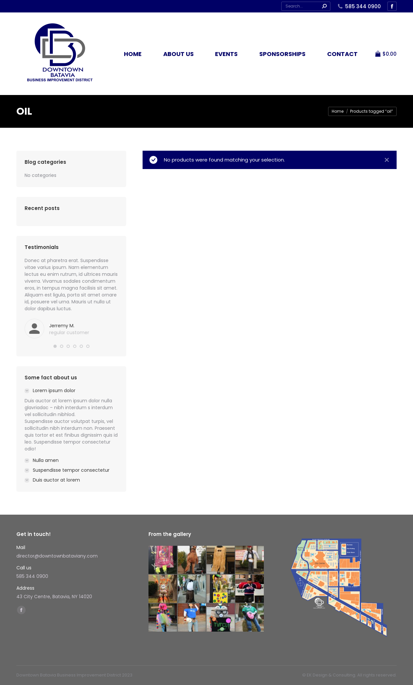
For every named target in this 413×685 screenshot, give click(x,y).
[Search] (305, 6)
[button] (55, 346)
